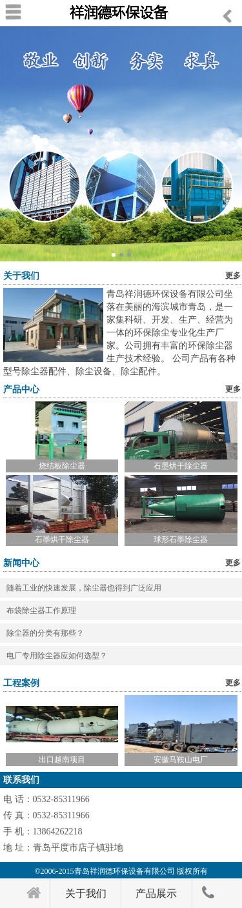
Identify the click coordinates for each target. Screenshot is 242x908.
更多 (233, 275)
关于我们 (85, 893)
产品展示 (156, 893)
